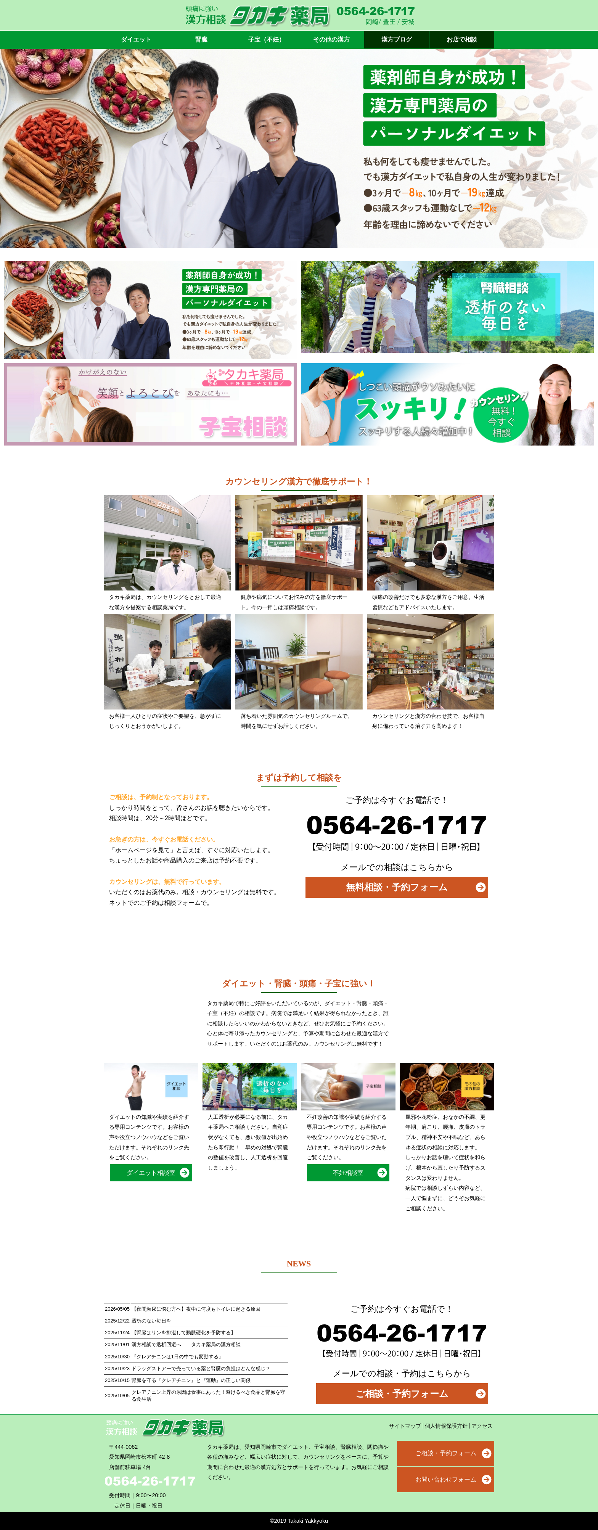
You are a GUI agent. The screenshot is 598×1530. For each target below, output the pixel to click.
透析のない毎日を (151, 1321)
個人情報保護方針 (446, 1426)
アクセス (482, 1426)
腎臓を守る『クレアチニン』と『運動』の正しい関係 (191, 1380)
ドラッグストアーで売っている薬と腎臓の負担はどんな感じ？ (201, 1368)
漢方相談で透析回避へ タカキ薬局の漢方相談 (186, 1344)
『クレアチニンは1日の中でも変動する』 (177, 1356)
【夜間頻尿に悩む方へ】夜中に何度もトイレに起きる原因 (196, 1309)
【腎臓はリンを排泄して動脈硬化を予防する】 (184, 1332)
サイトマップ (405, 1426)
